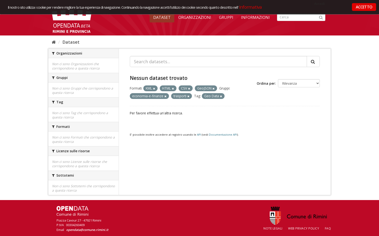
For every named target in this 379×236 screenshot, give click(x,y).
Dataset (162, 17)
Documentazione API (223, 134)
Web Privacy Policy (303, 228)
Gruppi (226, 17)
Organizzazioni (194, 17)
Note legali (273, 228)
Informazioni (255, 17)
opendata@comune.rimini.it (87, 230)
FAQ (328, 228)
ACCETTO (364, 7)
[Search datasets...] (218, 61)
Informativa (250, 7)
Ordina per (266, 83)
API (199, 134)
